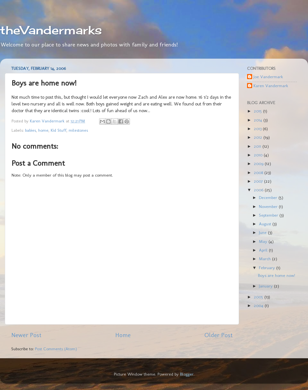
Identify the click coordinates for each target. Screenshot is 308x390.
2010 (259, 154)
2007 (259, 181)
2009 (259, 163)
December (268, 197)
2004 (259, 305)
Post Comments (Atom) (56, 348)
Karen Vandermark (270, 85)
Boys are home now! (276, 275)
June (263, 232)
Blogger (186, 374)
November (269, 206)
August (265, 223)
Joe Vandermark (268, 76)
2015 (258, 110)
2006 (259, 189)
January (266, 285)
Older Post (218, 335)
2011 (258, 146)
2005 (259, 296)
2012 (258, 137)
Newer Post (26, 335)
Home (123, 335)
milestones (78, 130)
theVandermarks (51, 30)
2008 (259, 172)
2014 (258, 119)
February (267, 267)
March (265, 258)
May (264, 241)
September (269, 215)
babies (30, 130)
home (43, 130)
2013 (258, 128)
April (264, 250)
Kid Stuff (58, 130)
